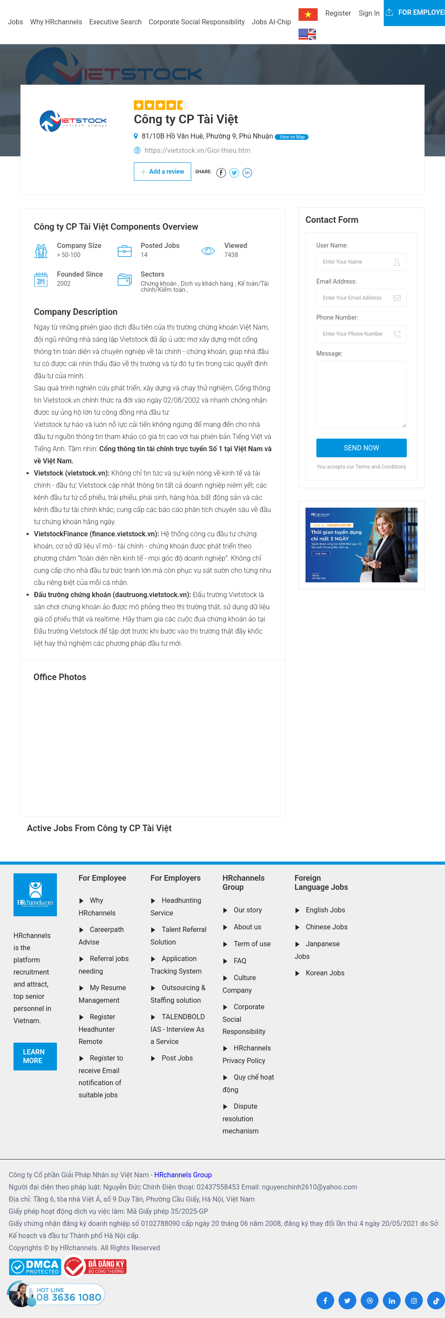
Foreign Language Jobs (321, 882)
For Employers (175, 877)
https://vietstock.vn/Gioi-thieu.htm (197, 150)
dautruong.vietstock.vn (151, 595)
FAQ (240, 961)
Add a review (162, 171)
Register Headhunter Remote (97, 1029)
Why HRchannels (56, 22)
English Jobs (325, 910)
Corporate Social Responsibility (197, 22)
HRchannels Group (243, 882)
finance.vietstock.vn (123, 534)
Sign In (369, 13)
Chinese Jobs (327, 927)
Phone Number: (337, 317)
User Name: (332, 245)
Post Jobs (177, 1058)
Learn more (34, 1056)
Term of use (252, 944)
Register (338, 13)
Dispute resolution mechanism (240, 1118)
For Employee (102, 877)
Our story (248, 910)
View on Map (292, 137)
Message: (329, 353)
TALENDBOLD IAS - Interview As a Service (177, 1029)
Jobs (15, 22)
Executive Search (115, 22)
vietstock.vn (86, 473)
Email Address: (336, 281)
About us (248, 927)
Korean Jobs (325, 973)
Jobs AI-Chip (271, 22)
